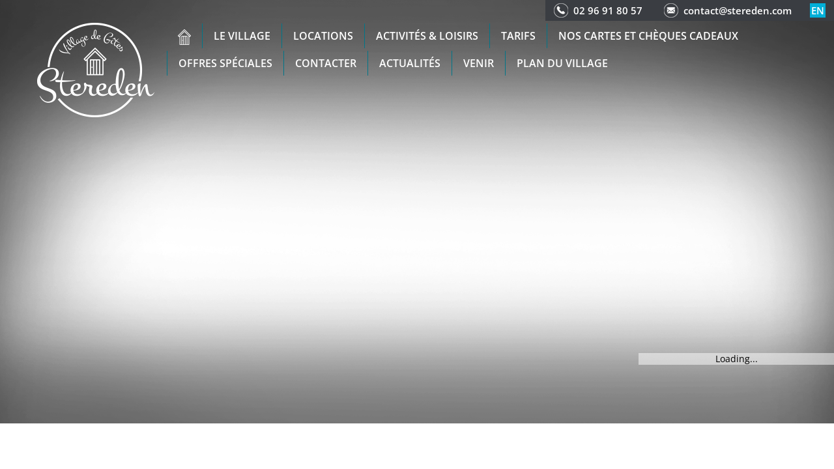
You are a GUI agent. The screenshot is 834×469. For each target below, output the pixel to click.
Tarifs (518, 36)
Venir (478, 63)
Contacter (325, 63)
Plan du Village (562, 63)
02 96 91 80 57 (607, 10)
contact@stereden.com (737, 10)
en (817, 10)
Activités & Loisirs (427, 36)
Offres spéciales (225, 63)
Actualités (409, 63)
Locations (323, 36)
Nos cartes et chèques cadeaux (648, 36)
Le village (242, 36)
